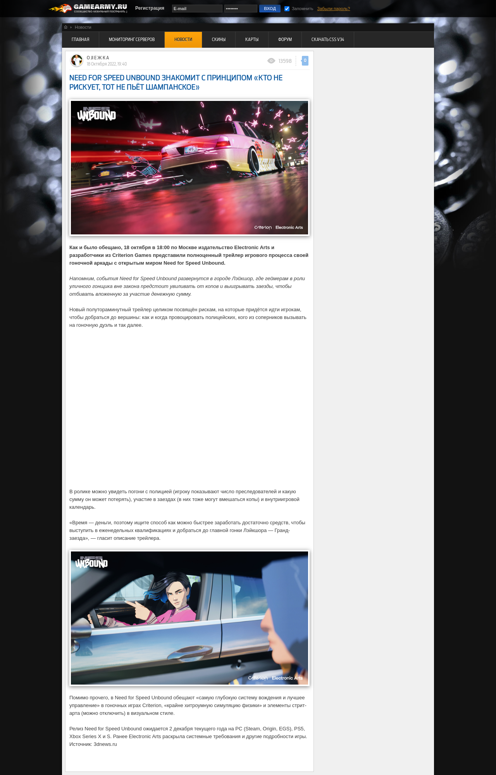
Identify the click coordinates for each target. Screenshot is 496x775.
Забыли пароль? (333, 8)
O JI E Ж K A (98, 58)
